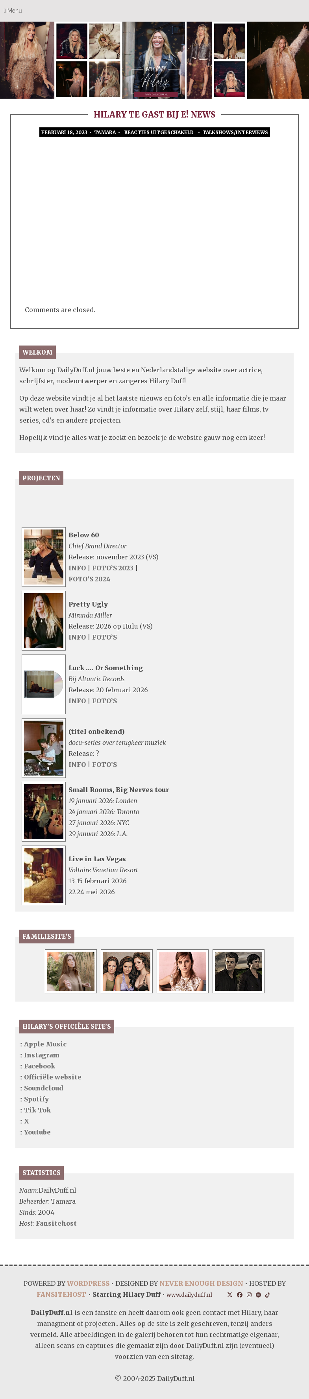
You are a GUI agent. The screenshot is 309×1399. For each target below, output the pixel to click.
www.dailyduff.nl (189, 1295)
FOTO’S (104, 637)
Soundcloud (43, 1088)
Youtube (37, 1132)
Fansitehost (56, 1223)
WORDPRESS (88, 1283)
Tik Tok (37, 1110)
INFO (77, 568)
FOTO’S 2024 (89, 579)
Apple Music (45, 1044)
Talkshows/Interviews (235, 132)
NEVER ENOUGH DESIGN (201, 1283)
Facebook (39, 1066)
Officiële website (52, 1077)
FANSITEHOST (61, 1294)
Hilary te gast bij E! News (154, 114)
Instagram (41, 1055)
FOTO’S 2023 (113, 568)
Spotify (36, 1099)
